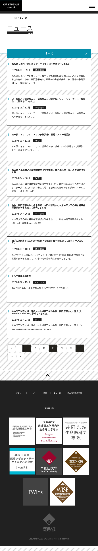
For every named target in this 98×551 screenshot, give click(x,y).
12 (62, 348)
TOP (15, 18)
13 (71, 348)
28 (11, 356)
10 (44, 348)
